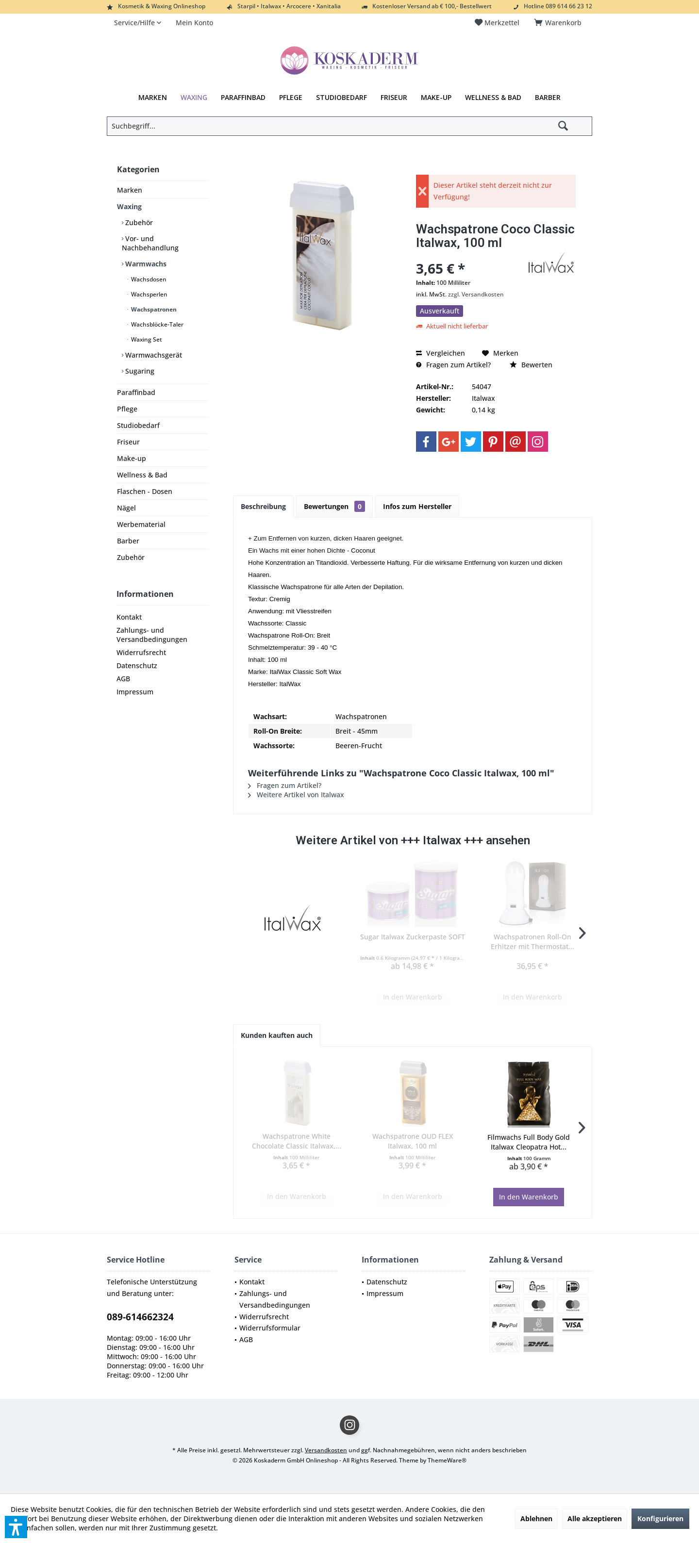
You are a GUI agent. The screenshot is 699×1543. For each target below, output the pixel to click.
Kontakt (129, 617)
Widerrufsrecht (141, 652)
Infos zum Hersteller (417, 506)
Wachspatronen (153, 309)
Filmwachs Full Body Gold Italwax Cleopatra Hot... (528, 1142)
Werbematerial (141, 524)
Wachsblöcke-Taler (156, 324)
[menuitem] (559, 23)
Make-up (131, 458)
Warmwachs (144, 263)
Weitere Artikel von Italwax (296, 794)
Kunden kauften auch (277, 1035)
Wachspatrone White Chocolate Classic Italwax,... (296, 1141)
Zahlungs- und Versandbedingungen (151, 634)
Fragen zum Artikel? (453, 364)
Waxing (129, 206)
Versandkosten (326, 1450)
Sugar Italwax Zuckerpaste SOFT (412, 936)
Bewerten (531, 364)
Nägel (126, 507)
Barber (128, 540)
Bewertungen (334, 506)
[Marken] (153, 97)
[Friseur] (394, 97)
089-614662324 (140, 1317)
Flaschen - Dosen (144, 491)
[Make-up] (436, 97)
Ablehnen (536, 1518)
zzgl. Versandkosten (476, 294)
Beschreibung (263, 506)
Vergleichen (440, 353)
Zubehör (138, 222)
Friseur (128, 441)
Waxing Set (146, 339)
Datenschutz (136, 665)
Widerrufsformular (269, 1327)
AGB (123, 678)
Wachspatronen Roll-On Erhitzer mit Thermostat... (532, 941)
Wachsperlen (148, 294)
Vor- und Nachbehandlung (150, 243)
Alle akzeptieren (594, 1518)
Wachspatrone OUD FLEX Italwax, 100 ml (412, 1141)
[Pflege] (290, 97)
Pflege (127, 408)
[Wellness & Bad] (493, 97)
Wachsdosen (148, 279)
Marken (129, 190)
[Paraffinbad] (243, 97)
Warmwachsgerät (152, 355)
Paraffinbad (136, 392)
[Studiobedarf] (341, 97)
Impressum (134, 691)
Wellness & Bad (142, 474)
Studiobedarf (138, 425)
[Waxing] (194, 97)
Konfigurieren (660, 1518)
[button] (16, 1527)
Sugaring (138, 371)
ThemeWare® (447, 1460)
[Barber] (547, 97)
